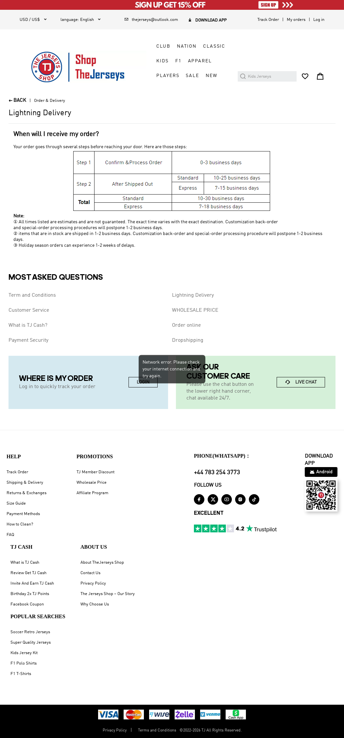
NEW (211, 75)
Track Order (268, 20)
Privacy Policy (93, 583)
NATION (187, 46)
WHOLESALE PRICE (195, 310)
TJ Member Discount (95, 472)
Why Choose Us (94, 604)
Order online (186, 325)
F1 (178, 61)
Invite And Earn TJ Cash (32, 583)
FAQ (10, 535)
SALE (192, 75)
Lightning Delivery (193, 295)
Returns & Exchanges (26, 493)
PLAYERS (167, 75)
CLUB (163, 46)
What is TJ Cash (24, 562)
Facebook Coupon (27, 604)
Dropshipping (187, 340)
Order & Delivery (49, 101)
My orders (296, 20)
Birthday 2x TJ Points (29, 594)
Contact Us (90, 573)
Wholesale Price (92, 482)
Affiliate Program (92, 493)
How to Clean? (20, 524)
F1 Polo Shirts (23, 663)
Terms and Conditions (157, 730)
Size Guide (16, 503)
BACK (17, 100)
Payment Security (28, 340)
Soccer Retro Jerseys (30, 632)
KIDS (162, 61)
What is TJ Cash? (28, 325)
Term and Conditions (32, 295)
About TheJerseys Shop (102, 562)
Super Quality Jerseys (30, 642)
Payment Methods (23, 514)
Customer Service (29, 310)
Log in (318, 20)
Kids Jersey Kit (24, 653)
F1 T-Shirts (20, 674)
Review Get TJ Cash (28, 573)
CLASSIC (214, 46)
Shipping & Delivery (25, 482)
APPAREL (200, 61)
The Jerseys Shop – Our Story (107, 594)
